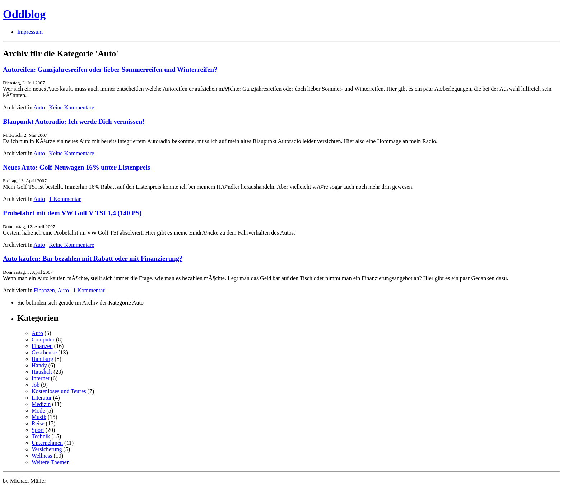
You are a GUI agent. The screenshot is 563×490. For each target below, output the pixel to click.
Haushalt (42, 372)
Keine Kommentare (71, 107)
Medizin (41, 404)
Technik (41, 436)
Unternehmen (47, 443)
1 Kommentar (65, 199)
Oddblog (24, 14)
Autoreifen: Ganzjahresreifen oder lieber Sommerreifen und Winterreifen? (110, 69)
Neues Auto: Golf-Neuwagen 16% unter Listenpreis (76, 167)
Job (35, 385)
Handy (39, 365)
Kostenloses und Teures (59, 391)
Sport (38, 430)
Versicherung (47, 449)
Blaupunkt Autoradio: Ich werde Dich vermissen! (73, 121)
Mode (38, 410)
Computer (43, 339)
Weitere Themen (50, 462)
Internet (41, 378)
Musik (39, 417)
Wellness (42, 456)
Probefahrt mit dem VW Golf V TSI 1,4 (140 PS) (72, 213)
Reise (38, 423)
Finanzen (44, 290)
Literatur (42, 398)
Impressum (30, 32)
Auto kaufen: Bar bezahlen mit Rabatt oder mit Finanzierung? (92, 258)
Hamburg (42, 359)
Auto (39, 107)
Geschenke (44, 352)
